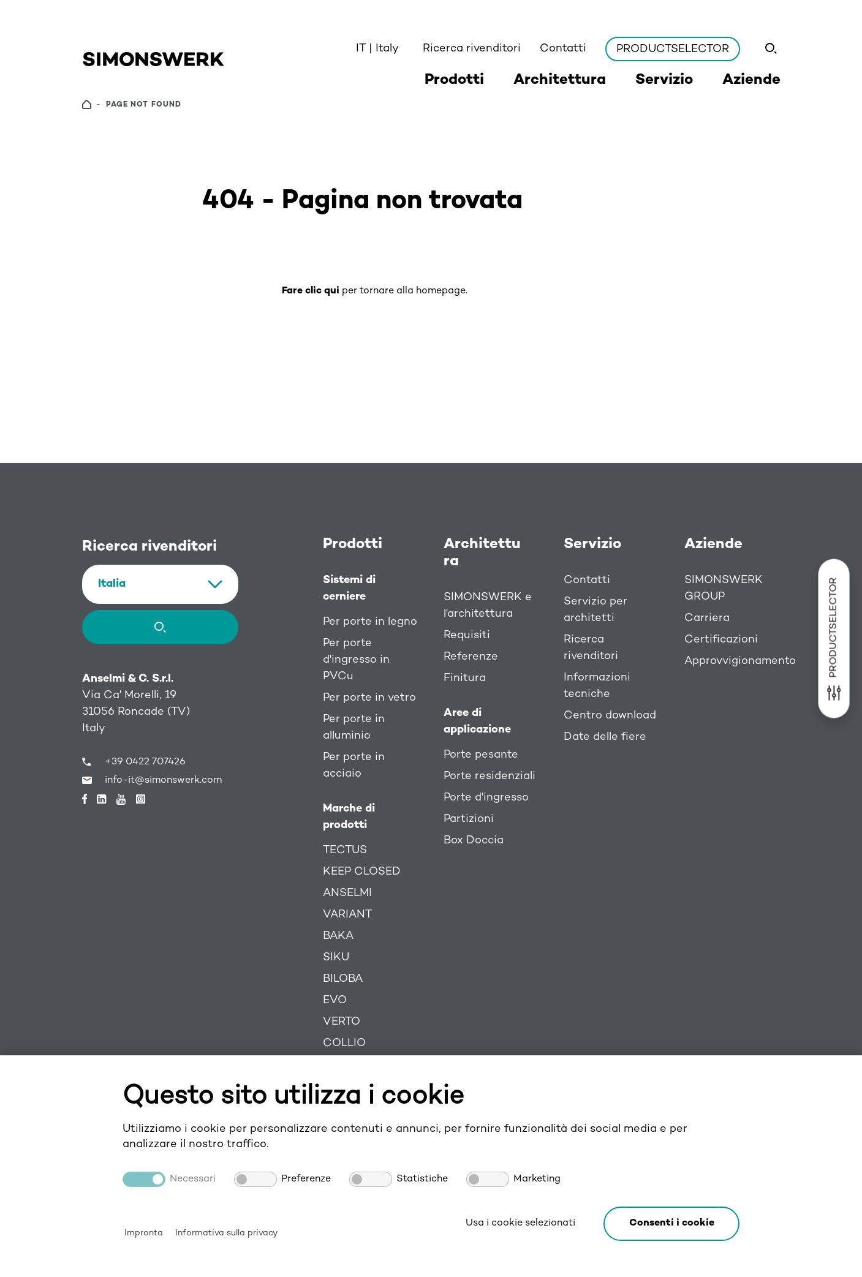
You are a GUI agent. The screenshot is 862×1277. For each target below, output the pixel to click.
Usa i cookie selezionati (520, 1223)
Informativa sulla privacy (226, 1233)
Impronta (143, 1233)
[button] (671, 1224)
